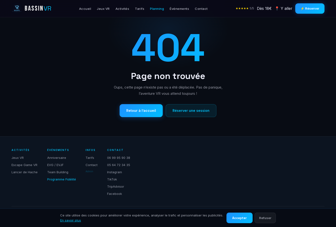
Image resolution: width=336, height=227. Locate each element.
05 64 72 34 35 (118, 165)
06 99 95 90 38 (118, 158)
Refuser (265, 218)
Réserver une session (191, 110)
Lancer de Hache (25, 172)
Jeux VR (103, 9)
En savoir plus (70, 220)
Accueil (85, 9)
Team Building (57, 172)
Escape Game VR (24, 165)
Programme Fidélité (61, 179)
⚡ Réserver (310, 8)
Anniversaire (56, 158)
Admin (89, 171)
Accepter (239, 218)
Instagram (114, 172)
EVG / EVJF (55, 165)
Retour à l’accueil (141, 110)
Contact (201, 9)
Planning (157, 9)
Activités (122, 9)
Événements (179, 9)
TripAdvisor (115, 186)
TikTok (112, 179)
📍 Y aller (283, 8)
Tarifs (139, 9)
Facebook (114, 194)
